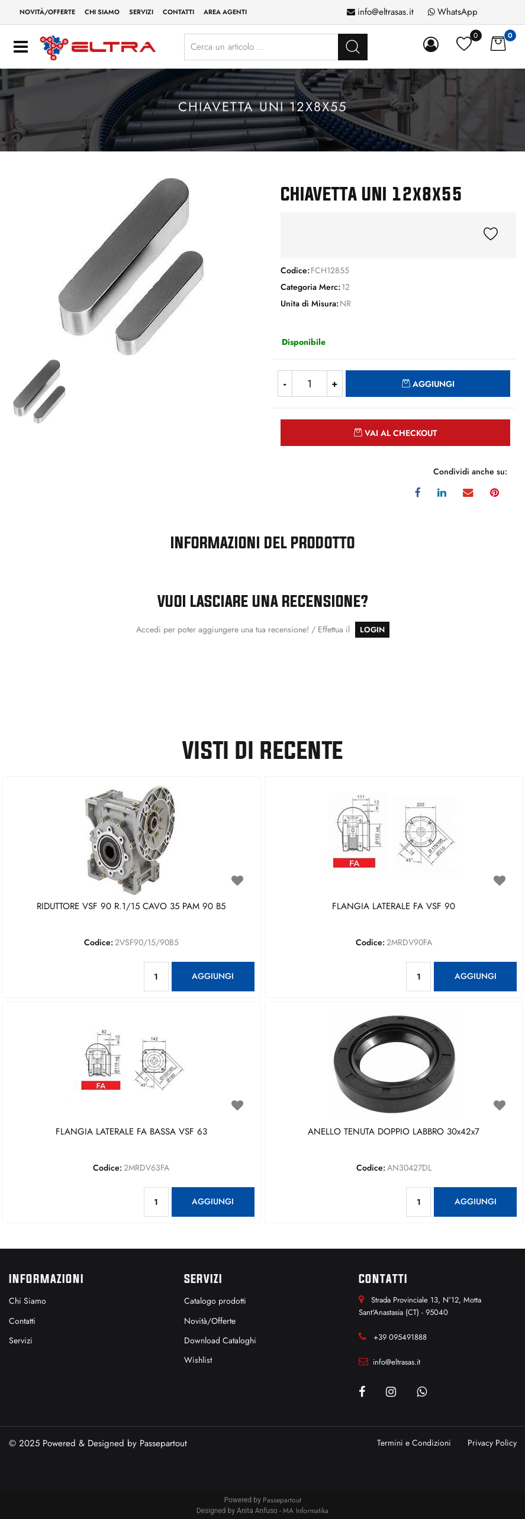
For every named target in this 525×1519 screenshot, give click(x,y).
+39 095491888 (400, 1337)
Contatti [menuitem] (178, 12)
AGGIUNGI (213, 976)
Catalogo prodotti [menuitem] (215, 1301)
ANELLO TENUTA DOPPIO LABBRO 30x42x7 (393, 1132)
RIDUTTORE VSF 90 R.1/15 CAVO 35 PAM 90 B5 (131, 907)
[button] (131, 266)
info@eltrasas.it (385, 11)
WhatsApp (457, 11)
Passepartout (163, 1443)
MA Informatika (305, 1510)
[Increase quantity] (335, 383)
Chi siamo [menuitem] (102, 12)
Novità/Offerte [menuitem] (47, 12)
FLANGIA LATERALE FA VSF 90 (393, 907)
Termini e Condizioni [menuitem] (414, 1443)
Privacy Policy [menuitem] (492, 1443)
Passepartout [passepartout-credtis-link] (282, 1500)
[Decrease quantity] (285, 383)
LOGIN (372, 629)
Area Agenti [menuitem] (225, 12)
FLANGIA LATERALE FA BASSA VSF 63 (131, 1132)
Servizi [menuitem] (141, 12)
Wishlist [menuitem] (198, 1360)
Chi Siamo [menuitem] (27, 1301)
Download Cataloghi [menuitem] (220, 1340)
